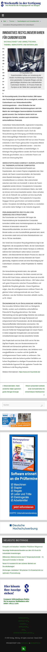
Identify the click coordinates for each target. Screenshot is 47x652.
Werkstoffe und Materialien (25, 45)
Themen (12, 21)
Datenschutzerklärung (23, 633)
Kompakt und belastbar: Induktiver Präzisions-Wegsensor (23, 547)
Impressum (23, 627)
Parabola (25, 643)
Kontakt (23, 624)
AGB (23, 630)
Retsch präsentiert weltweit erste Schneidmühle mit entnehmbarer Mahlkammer (34, 390)
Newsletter (23, 621)
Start (4, 21)
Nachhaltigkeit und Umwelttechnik (28, 21)
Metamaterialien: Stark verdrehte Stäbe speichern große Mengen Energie (12, 389)
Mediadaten (23, 618)
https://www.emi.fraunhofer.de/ (29, 372)
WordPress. (36, 643)
